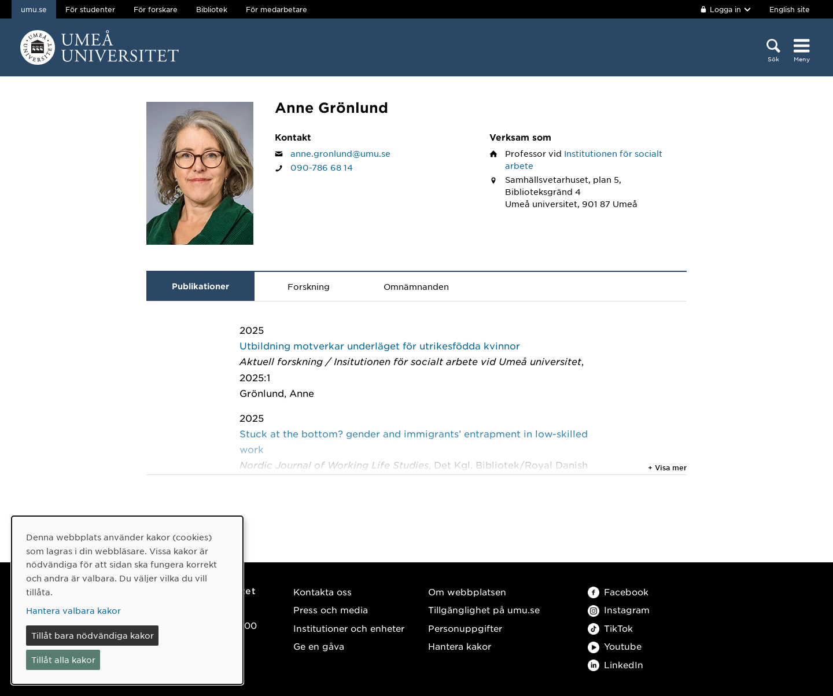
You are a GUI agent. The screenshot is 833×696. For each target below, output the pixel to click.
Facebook (618, 591)
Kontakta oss (322, 591)
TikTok (610, 628)
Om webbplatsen (467, 591)
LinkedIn (615, 664)
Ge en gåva (318, 645)
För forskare (156, 9)
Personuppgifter (465, 628)
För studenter (90, 9)
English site (789, 9)
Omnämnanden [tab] (416, 286)
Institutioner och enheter (348, 628)
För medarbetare (276, 9)
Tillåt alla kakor (63, 659)
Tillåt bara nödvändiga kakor (92, 635)
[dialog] (127, 600)
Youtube (615, 645)
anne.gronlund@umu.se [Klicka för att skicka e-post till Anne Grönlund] (340, 153)
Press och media (330, 609)
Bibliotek (211, 9)
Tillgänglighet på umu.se (484, 609)
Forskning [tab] (309, 286)
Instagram (619, 609)
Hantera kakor (459, 645)
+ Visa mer (667, 467)
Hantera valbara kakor (73, 610)
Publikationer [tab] (200, 286)
